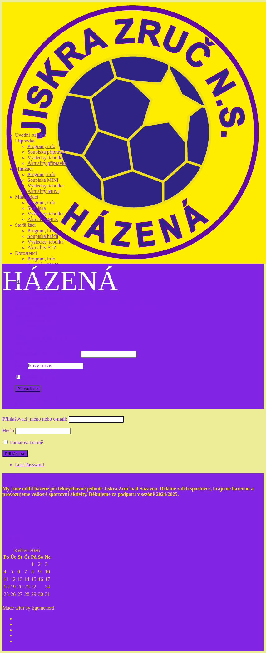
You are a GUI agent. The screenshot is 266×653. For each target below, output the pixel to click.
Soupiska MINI (42, 180)
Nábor (21, 343)
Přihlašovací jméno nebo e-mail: (47, 354)
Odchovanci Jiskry (33, 331)
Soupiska (36, 208)
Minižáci (24, 168)
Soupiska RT (40, 320)
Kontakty (24, 309)
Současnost (26, 354)
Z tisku (22, 382)
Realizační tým (30, 315)
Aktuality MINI (43, 191)
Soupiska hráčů (42, 236)
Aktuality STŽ (42, 247)
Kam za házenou (31, 360)
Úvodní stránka (30, 135)
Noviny (22, 388)
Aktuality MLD (43, 275)
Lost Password (42, 399)
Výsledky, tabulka (45, 157)
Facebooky (26, 371)
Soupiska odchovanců (49, 337)
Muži (20, 281)
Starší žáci (25, 225)
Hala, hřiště (26, 376)
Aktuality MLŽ (42, 219)
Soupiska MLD (42, 264)
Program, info (41, 146)
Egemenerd (43, 608)
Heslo (8, 430)
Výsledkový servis (33, 365)
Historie (23, 348)
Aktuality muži (42, 303)
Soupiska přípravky (46, 152)
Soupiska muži (42, 292)
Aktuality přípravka (47, 163)
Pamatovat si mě (39, 377)
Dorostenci (26, 253)
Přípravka (24, 140)
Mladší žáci (26, 197)
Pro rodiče (25, 326)
